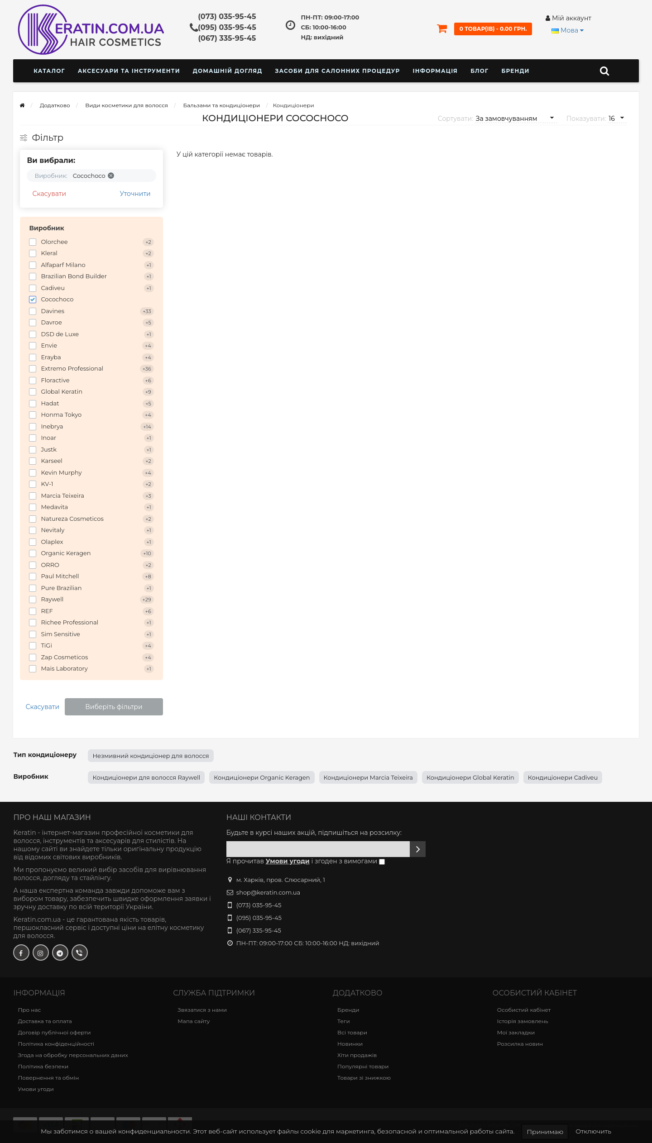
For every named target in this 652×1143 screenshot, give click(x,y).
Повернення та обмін (48, 1077)
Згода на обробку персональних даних (73, 1055)
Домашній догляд (228, 70)
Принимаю (545, 1132)
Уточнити (135, 194)
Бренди (515, 70)
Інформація (435, 70)
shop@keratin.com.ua (268, 892)
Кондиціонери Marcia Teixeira (368, 777)
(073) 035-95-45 (227, 16)
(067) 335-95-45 (227, 38)
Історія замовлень (522, 1021)
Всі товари (352, 1032)
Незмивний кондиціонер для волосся (150, 755)
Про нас (29, 1009)
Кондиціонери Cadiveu (563, 777)
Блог (479, 70)
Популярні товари (362, 1066)
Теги (343, 1021)
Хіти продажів (357, 1055)
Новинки (350, 1043)
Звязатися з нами (202, 1009)
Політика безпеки (43, 1066)
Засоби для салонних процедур (337, 70)
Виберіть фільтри (113, 707)
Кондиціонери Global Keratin (470, 777)
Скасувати (49, 194)
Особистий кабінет (524, 1009)
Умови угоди (35, 1089)
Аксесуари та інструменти (129, 70)
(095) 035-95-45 (227, 27)
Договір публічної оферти (54, 1032)
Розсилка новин (520, 1043)
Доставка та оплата (45, 1021)
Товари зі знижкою (364, 1077)
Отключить (593, 1131)
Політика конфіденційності (56, 1043)
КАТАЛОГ (49, 70)
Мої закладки (516, 1032)
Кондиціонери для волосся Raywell (146, 777)
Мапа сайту (193, 1021)
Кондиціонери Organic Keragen (262, 777)
